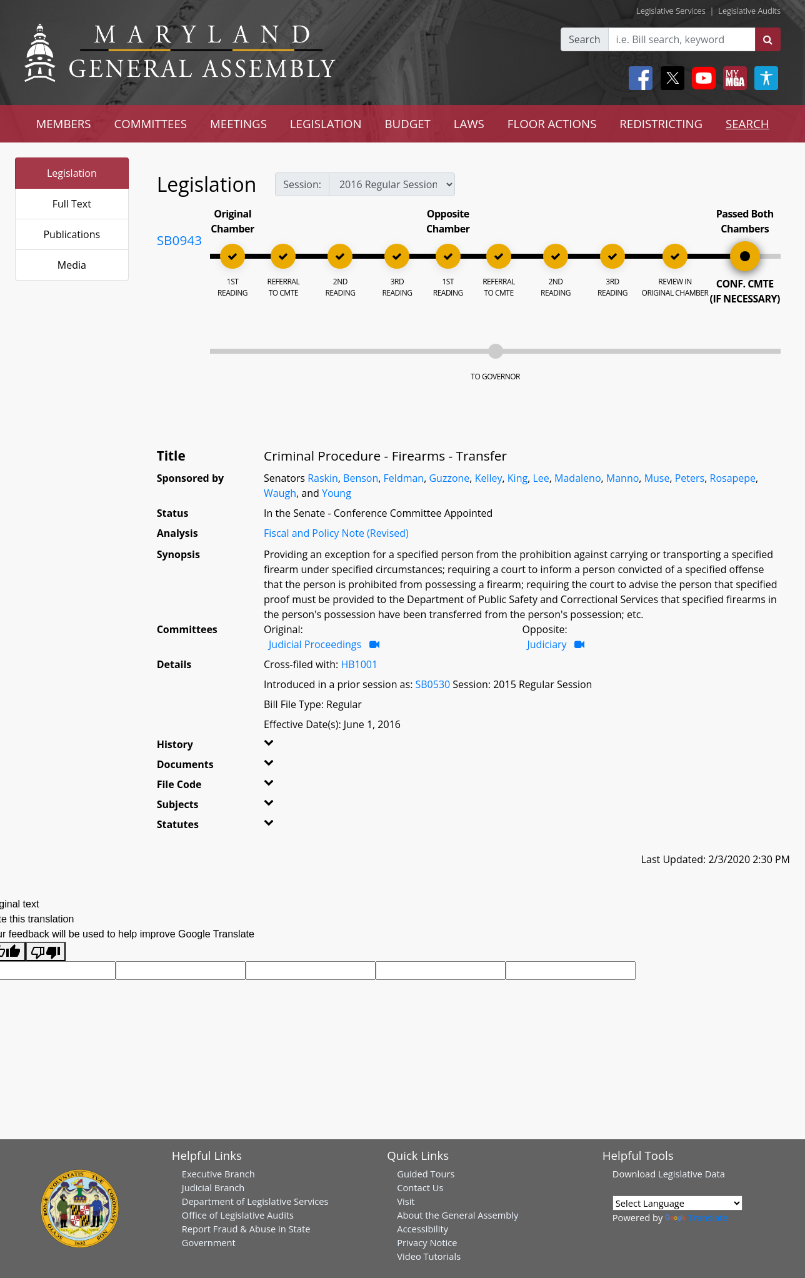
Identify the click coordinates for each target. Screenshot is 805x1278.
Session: (302, 184)
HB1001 (359, 664)
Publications (71, 234)
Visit (405, 1201)
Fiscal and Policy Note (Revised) (336, 533)
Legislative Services (671, 10)
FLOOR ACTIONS (552, 123)
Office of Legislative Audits (238, 1215)
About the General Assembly (457, 1215)
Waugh (280, 493)
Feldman (404, 478)
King (518, 478)
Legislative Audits (749, 10)
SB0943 (179, 240)
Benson (360, 478)
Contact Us (420, 1187)
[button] (281, 747)
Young (336, 493)
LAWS (469, 123)
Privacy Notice (427, 1242)
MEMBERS (63, 123)
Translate (696, 1217)
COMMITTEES (151, 123)
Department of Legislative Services (255, 1201)
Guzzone (449, 478)
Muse (657, 478)
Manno (622, 478)
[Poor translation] (46, 951)
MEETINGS (238, 123)
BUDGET (407, 123)
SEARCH (747, 123)
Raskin (323, 478)
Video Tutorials (429, 1256)
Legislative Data (691, 1173)
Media (72, 265)
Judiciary (547, 644)
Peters (689, 478)
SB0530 (432, 684)
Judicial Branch (213, 1187)
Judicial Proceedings (315, 644)
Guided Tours (425, 1173)
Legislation (72, 173)
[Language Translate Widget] (677, 1203)
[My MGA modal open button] (732, 78)
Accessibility (422, 1228)
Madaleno (577, 478)
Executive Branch (218, 1173)
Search (585, 39)
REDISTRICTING (660, 123)
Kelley (488, 478)
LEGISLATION (326, 123)
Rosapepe (733, 478)
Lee (540, 478)
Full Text (71, 204)
